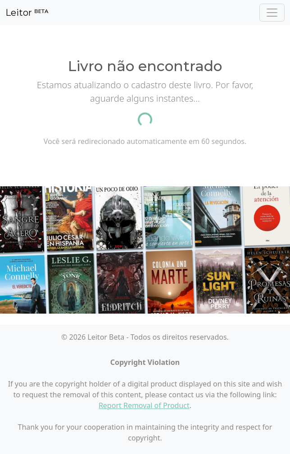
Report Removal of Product (144, 405)
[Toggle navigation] (272, 13)
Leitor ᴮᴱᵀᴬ (26, 12)
